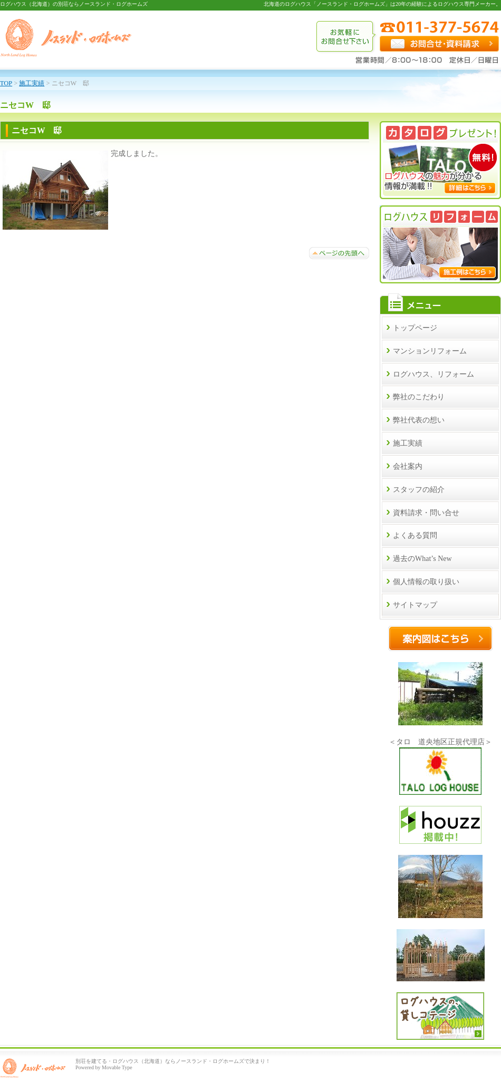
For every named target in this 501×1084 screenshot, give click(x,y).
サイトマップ (415, 605)
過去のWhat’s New (422, 559)
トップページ (415, 328)
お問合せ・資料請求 (439, 44)
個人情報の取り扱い (426, 582)
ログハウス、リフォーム (433, 374)
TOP (6, 83)
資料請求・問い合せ (426, 513)
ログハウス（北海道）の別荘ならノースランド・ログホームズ (74, 4)
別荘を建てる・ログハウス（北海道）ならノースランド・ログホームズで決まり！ (173, 1061)
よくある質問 (415, 535)
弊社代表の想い (419, 420)
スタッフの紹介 (419, 490)
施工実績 (407, 443)
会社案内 (407, 466)
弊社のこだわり (419, 397)
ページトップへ (339, 253)
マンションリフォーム (430, 351)
